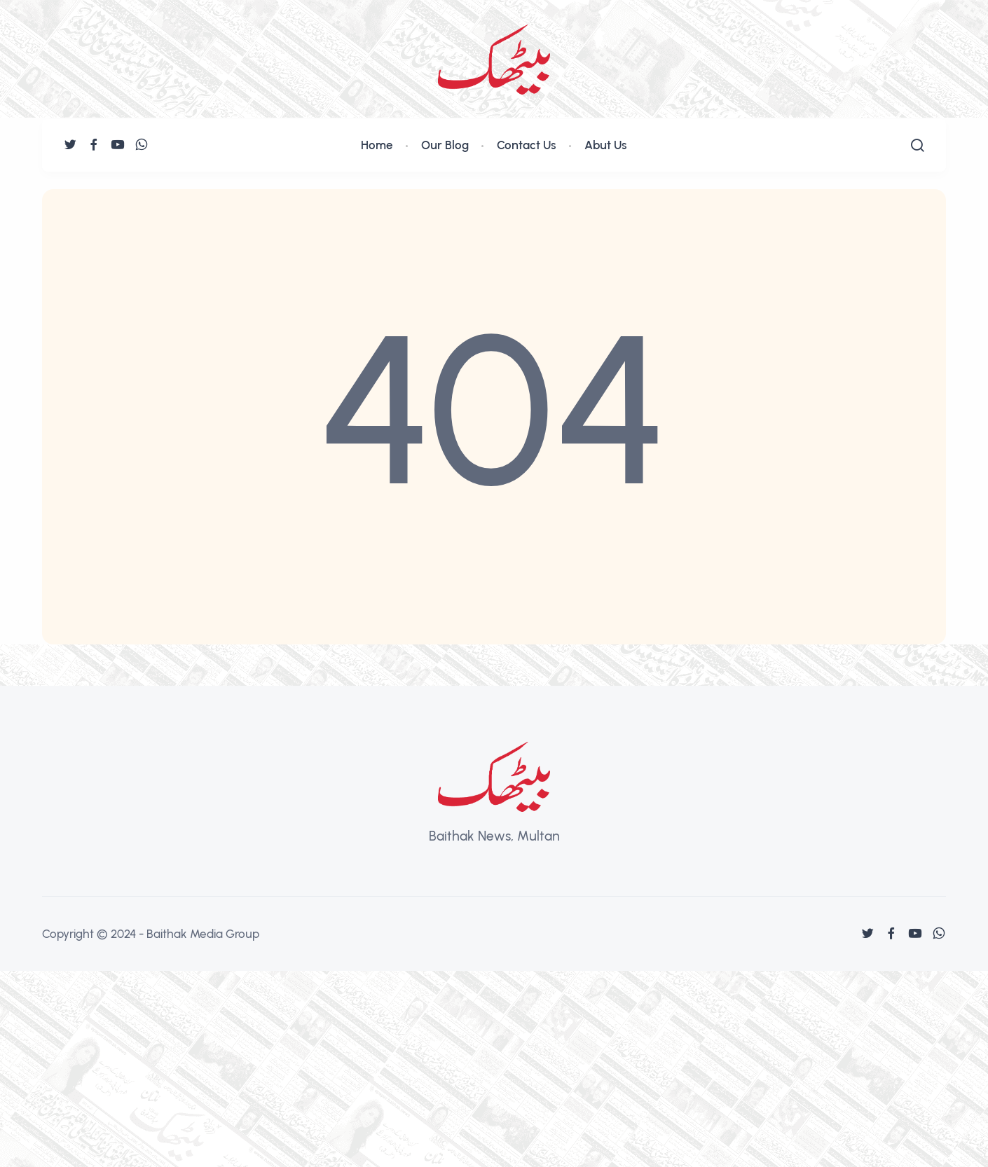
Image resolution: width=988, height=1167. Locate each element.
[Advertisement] (420, 1069)
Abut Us (605, 145)
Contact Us (526, 145)
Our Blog (445, 145)
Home (377, 145)
